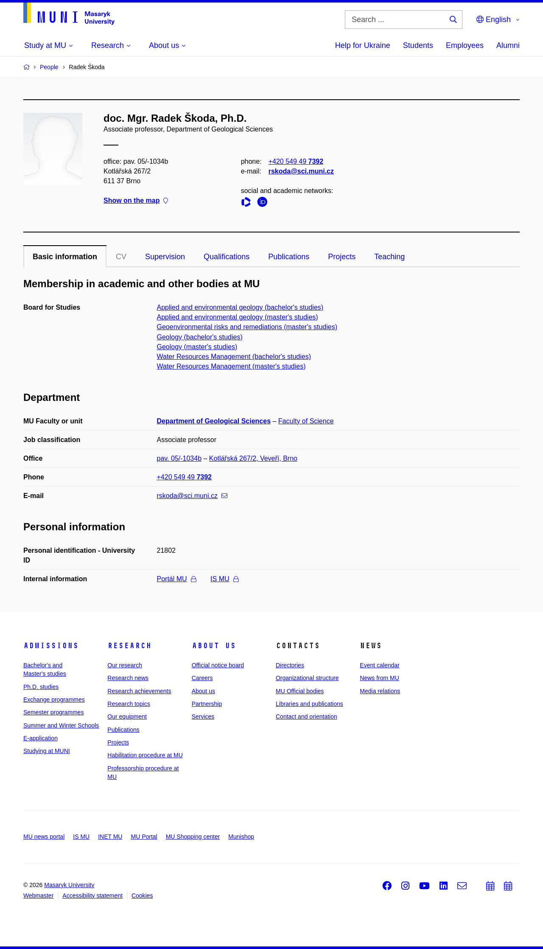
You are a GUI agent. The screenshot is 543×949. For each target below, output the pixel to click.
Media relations (380, 691)
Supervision (165, 256)
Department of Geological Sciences (214, 421)
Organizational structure (307, 678)
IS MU (224, 578)
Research (129, 645)
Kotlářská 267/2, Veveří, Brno (253, 458)
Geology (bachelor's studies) (200, 337)
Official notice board (218, 665)
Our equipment (127, 716)
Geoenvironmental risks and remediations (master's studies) (247, 326)
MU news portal (43, 836)
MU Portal (144, 836)
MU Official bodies (300, 691)
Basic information (65, 256)
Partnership (207, 703)
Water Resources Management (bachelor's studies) (234, 356)
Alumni (508, 45)
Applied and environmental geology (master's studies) (237, 317)
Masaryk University (69, 885)
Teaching (389, 256)
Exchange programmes (54, 699)
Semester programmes (53, 712)
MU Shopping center (193, 836)
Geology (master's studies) (197, 346)
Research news (127, 678)
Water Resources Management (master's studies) (231, 366)
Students (418, 45)
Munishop (241, 836)
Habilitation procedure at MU (144, 755)
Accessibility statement (92, 895)
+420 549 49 (296, 161)
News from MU (379, 678)
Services (203, 716)
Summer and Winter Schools (61, 725)
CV (121, 256)
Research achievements (139, 691)
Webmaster (38, 895)
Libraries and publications (309, 703)
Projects (341, 256)
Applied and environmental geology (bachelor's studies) (240, 307)
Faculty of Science (306, 421)
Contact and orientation (306, 716)
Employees (465, 45)
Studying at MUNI (46, 750)
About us (214, 645)
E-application (40, 738)
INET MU (110, 836)
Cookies (142, 895)
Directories (290, 665)
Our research (124, 665)
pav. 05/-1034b (179, 458)
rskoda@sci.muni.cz (301, 171)
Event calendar (379, 665)
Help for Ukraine (362, 45)
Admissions (50, 645)
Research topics (128, 703)
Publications (288, 256)
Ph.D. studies (41, 686)
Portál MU (176, 578)
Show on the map (136, 200)
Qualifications (226, 256)
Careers (202, 678)
